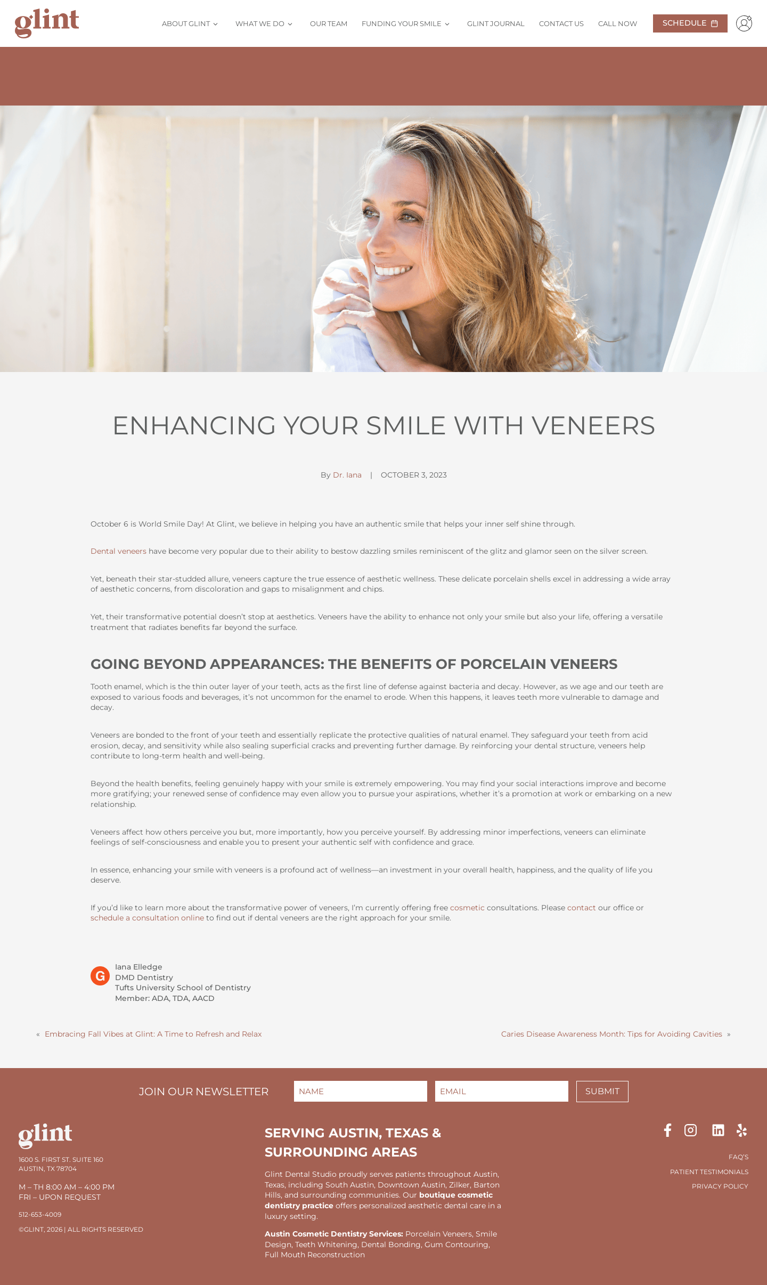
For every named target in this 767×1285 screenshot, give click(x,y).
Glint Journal (496, 23)
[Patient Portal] (742, 23)
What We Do (259, 23)
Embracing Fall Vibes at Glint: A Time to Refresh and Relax (153, 1034)
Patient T (687, 1172)
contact (581, 907)
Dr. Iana (347, 475)
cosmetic (467, 907)
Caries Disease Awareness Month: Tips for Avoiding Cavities (611, 1034)
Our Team (328, 23)
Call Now (617, 23)
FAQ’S (738, 1157)
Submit (602, 1091)
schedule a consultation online (147, 918)
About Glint (186, 23)
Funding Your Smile (402, 23)
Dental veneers (118, 551)
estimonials (726, 1172)
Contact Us (561, 23)
